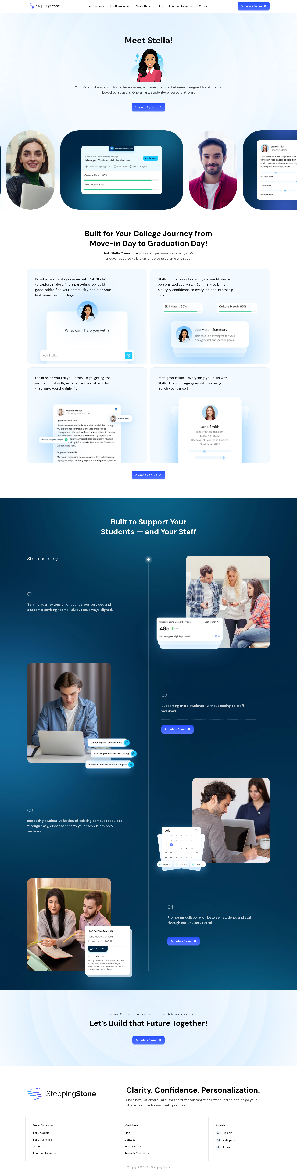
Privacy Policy (133, 1146)
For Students (96, 6)
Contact (204, 6)
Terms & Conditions (137, 1153)
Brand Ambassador (181, 6)
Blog (160, 6)
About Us (39, 1146)
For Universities (120, 6)
